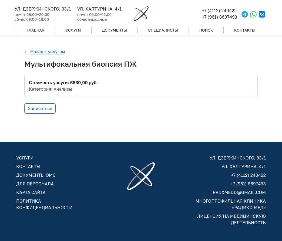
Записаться (40, 108)
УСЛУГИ (73, 30)
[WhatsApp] (253, 13)
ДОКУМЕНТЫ (114, 30)
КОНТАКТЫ (244, 30)
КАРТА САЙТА (31, 192)
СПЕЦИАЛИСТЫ (163, 30)
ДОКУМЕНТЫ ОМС (36, 175)
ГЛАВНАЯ (36, 30)
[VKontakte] (262, 13)
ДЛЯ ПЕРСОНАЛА (35, 183)
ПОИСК (206, 30)
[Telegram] (244, 13)
